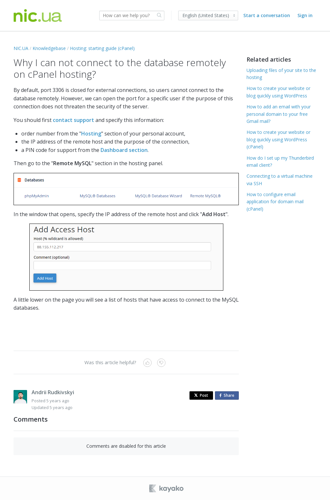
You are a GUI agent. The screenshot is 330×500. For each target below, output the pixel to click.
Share (228, 396)
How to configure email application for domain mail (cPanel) (275, 201)
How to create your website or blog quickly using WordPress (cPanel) (278, 139)
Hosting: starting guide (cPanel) (102, 48)
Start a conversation (266, 15)
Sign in (305, 15)
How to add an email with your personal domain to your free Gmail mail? (279, 114)
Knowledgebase (49, 48)
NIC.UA (21, 48)
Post (201, 395)
